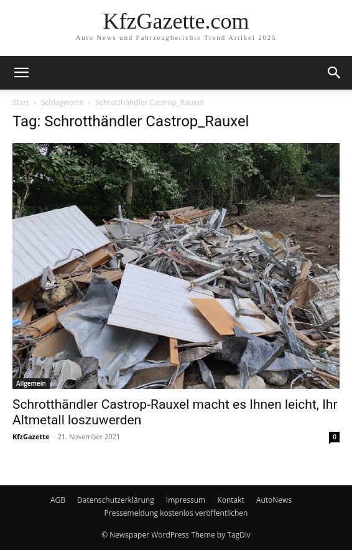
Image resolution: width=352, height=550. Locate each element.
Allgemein (31, 383)
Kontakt (230, 500)
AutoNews (274, 500)
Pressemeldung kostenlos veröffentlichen (176, 513)
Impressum (185, 500)
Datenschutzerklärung (115, 500)
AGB (57, 500)
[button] (21, 73)
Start (20, 102)
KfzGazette (30, 436)
